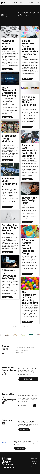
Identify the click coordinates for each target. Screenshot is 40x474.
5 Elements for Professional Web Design (9, 274)
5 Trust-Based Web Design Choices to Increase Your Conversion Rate (30, 48)
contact (37, 2)
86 (24, 326)
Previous (14, 326)
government (34, 466)
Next (27, 326)
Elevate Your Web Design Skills (29, 200)
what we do (23, 2)
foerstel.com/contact (21, 350)
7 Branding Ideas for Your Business (8, 44)
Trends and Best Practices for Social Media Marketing (29, 150)
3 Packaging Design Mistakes (9, 138)
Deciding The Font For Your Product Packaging (10, 229)
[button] (1, 335)
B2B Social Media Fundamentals (10, 182)
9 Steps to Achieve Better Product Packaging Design (28, 246)
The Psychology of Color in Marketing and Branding (30, 297)
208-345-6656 (19, 352)
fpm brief (30, 2)
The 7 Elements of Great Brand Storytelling (9, 91)
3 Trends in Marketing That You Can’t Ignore (29, 100)
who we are (14, 2)
